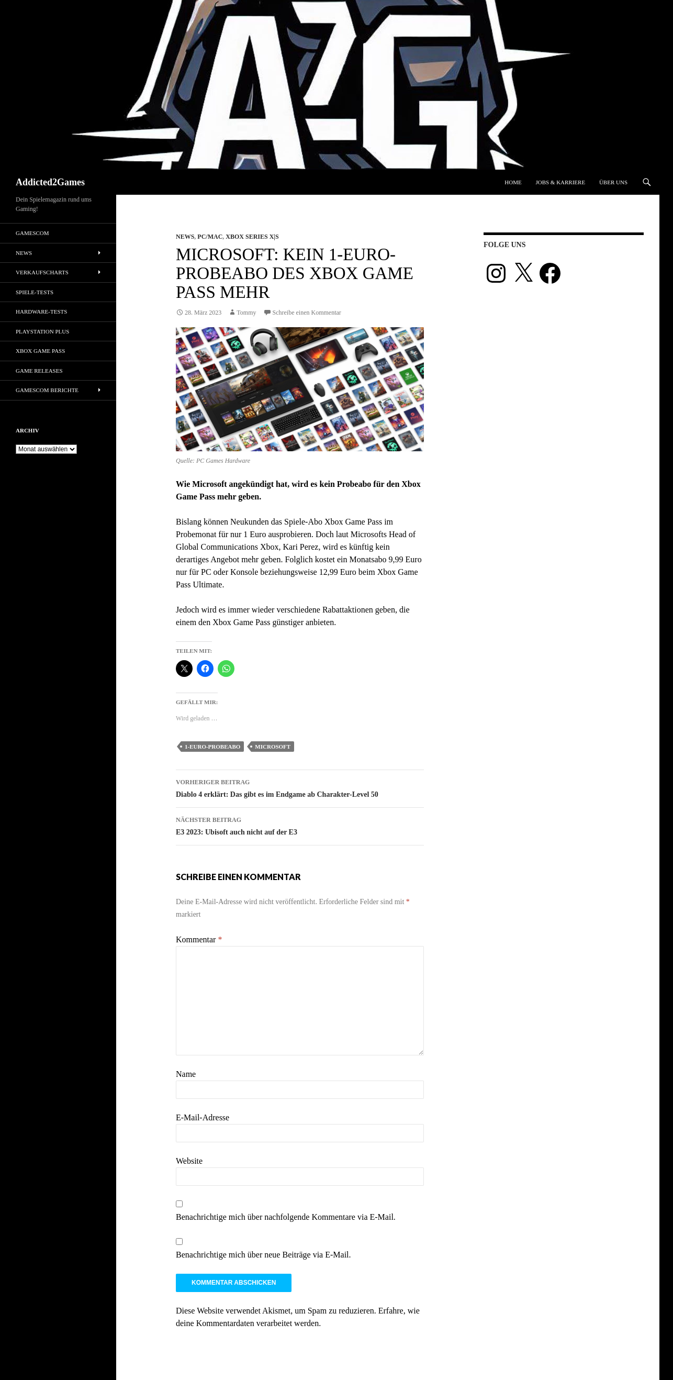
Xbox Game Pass (40, 351)
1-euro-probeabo (212, 746)
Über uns (613, 182)
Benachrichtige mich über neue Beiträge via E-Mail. (263, 1254)
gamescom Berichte (47, 390)
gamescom (32, 233)
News (185, 236)
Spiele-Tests (34, 292)
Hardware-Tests (41, 311)
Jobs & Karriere (560, 182)
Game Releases (39, 371)
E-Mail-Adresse (202, 1117)
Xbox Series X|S (252, 236)
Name (186, 1074)
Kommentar (199, 939)
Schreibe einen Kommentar (307, 312)
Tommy (246, 312)
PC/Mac (209, 236)
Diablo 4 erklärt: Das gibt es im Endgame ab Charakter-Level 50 (300, 787)
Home (512, 182)
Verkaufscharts (42, 272)
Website (189, 1160)
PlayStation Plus (42, 331)
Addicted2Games (50, 182)
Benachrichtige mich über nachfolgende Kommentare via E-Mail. (286, 1216)
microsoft (272, 746)
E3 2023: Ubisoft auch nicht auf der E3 (300, 825)
